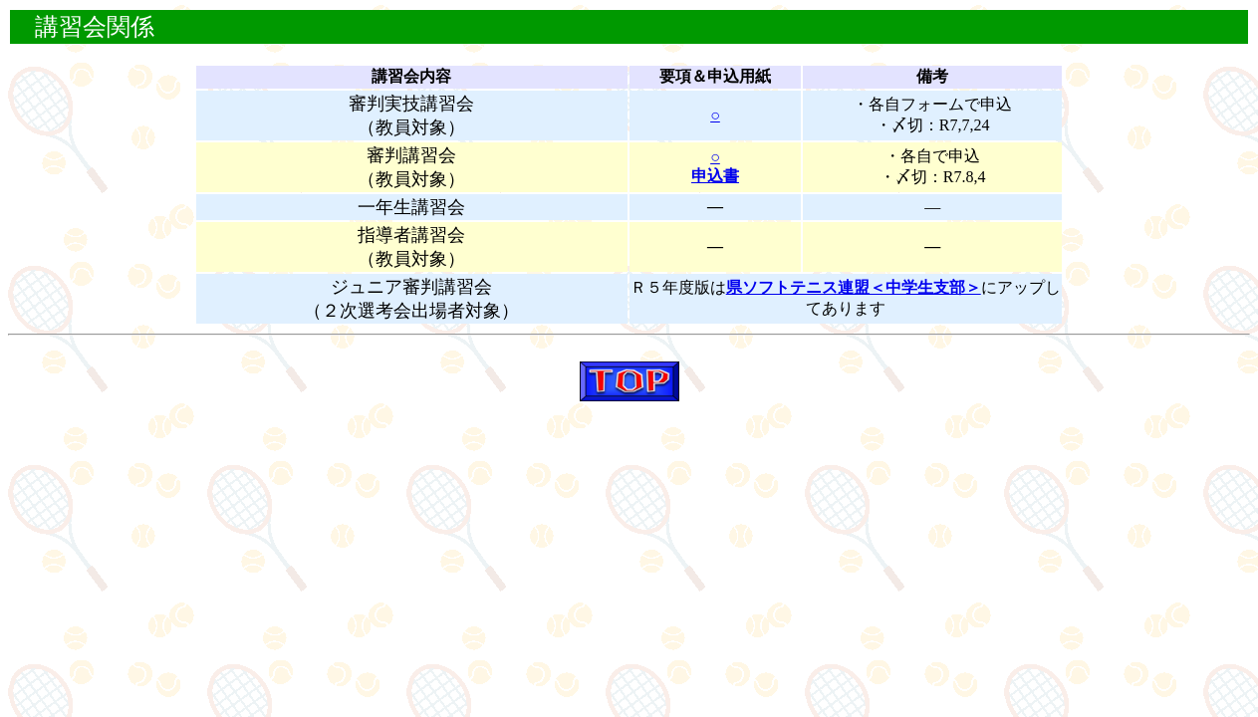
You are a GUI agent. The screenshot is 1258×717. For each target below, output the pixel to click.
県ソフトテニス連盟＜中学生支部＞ (853, 287)
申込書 (715, 175)
